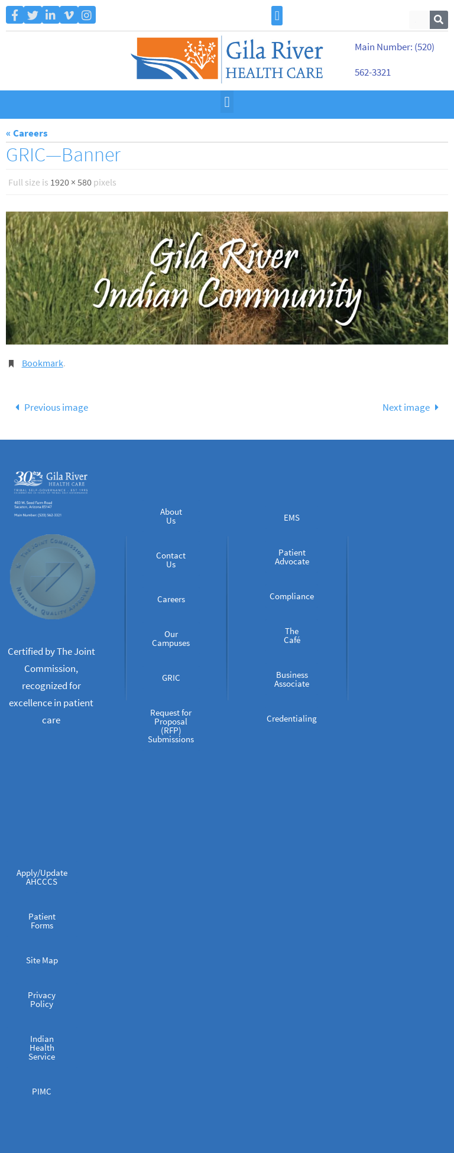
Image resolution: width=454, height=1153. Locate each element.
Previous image (49, 407)
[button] (277, 15)
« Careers (27, 132)
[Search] (439, 20)
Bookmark (42, 363)
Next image (413, 407)
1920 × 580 (71, 182)
